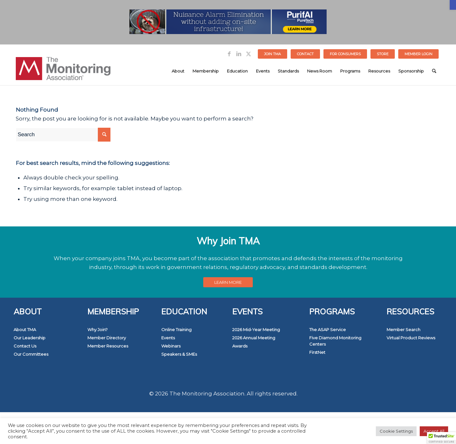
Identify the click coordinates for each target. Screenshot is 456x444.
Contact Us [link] (25, 345)
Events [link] (168, 337)
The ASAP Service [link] (327, 329)
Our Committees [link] (31, 354)
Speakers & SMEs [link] (179, 354)
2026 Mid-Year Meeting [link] (256, 329)
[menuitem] (272, 54)
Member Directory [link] (106, 337)
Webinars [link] (171, 345)
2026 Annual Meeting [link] (253, 337)
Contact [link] (305, 54)
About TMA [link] (25, 329)
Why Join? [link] (97, 329)
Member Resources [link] (107, 345)
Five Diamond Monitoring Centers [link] (335, 341)
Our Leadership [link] (29, 337)
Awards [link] (239, 345)
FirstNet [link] (317, 352)
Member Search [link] (403, 329)
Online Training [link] (176, 329)
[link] (453, 5)
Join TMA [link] (272, 54)
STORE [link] (382, 54)
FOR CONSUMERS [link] (345, 54)
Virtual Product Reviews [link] (411, 337)
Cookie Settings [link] (396, 431)
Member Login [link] (418, 54)
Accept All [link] (433, 431)
